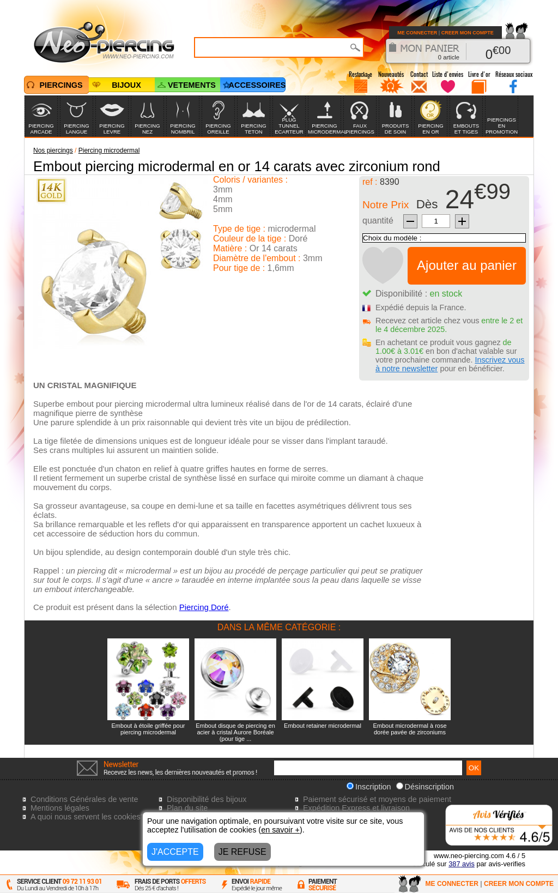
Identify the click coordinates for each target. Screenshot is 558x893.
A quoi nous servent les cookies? (88, 816)
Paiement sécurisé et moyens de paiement (377, 799)
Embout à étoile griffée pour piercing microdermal (148, 728)
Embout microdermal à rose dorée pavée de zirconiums (409, 728)
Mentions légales (60, 808)
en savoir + (280, 829)
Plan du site (187, 808)
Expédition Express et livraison (356, 808)
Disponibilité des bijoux (206, 799)
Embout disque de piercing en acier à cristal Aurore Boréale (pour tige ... (235, 732)
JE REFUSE (242, 851)
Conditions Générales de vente (84, 799)
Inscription (369, 786)
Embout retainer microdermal (322, 725)
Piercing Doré (204, 607)
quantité (377, 220)
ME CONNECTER (417, 32)
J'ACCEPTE (175, 851)
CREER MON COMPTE (467, 32)
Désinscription (425, 786)
